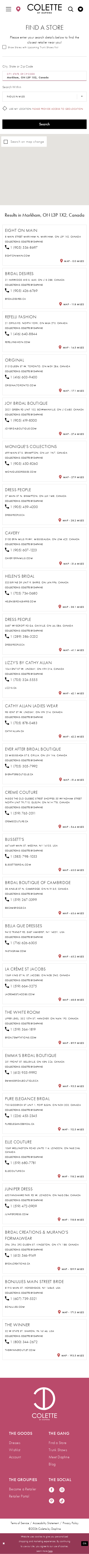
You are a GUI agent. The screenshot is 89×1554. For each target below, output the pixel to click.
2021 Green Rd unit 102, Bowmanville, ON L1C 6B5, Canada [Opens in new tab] (44, 409)
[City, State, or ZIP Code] (44, 76)
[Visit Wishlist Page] (80, 9)
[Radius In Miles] (44, 97)
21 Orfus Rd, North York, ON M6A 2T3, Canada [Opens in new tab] (36, 323)
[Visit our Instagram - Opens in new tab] (62, 1490)
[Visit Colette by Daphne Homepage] (44, 1403)
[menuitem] (8, 9)
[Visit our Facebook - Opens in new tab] (51, 1490)
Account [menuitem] (15, 1456)
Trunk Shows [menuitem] (58, 1449)
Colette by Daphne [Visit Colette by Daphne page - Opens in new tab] (32, 241)
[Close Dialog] (4, 1543)
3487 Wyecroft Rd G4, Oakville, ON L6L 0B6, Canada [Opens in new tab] (39, 625)
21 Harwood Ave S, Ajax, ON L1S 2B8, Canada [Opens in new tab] (35, 279)
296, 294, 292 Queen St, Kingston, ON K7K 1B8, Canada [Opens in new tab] (42, 1244)
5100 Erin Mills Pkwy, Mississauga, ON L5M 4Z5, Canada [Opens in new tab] (42, 539)
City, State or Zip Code (17, 66)
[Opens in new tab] (17, 255)
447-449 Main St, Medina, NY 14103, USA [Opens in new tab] (31, 845)
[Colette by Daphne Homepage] (44, 9)
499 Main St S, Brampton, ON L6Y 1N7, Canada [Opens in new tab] (36, 452)
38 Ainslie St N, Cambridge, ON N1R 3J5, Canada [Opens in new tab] (36, 888)
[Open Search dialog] (71, 9)
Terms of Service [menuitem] (20, 1523)
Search (44, 124)
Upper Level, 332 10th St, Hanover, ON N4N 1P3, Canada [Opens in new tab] (42, 1018)
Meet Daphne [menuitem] (59, 1456)
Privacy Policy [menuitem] (71, 1523)
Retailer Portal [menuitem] (19, 1496)
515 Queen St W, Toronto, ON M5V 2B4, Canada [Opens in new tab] (37, 366)
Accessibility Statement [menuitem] (46, 1523)
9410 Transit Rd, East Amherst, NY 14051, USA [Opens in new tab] (34, 932)
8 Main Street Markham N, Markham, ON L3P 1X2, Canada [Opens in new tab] (43, 236)
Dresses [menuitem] (14, 1442)
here (50, 1550)
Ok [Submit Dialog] (84, 1543)
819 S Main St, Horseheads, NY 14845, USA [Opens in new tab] (33, 1287)
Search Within (11, 87)
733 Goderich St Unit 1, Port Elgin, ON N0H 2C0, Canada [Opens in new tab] (43, 1105)
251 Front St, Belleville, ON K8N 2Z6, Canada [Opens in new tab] (34, 1061)
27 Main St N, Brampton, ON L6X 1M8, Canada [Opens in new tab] (35, 496)
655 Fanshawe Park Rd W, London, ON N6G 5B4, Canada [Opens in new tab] (43, 1195)
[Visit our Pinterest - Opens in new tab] (51, 1501)
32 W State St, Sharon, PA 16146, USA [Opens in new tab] (29, 1331)
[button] (8, 9)
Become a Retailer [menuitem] (22, 1489)
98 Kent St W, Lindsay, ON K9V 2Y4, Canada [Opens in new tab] (33, 712)
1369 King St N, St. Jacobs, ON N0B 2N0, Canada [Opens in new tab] (37, 975)
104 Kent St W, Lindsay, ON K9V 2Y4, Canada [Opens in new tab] (34, 668)
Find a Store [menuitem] (57, 1442)
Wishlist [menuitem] (14, 1449)
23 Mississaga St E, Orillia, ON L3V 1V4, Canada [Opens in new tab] (36, 755)
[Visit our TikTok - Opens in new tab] (62, 1501)
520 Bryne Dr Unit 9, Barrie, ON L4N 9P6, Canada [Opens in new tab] (36, 582)
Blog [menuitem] (52, 1464)
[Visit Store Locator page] (18, 9)
